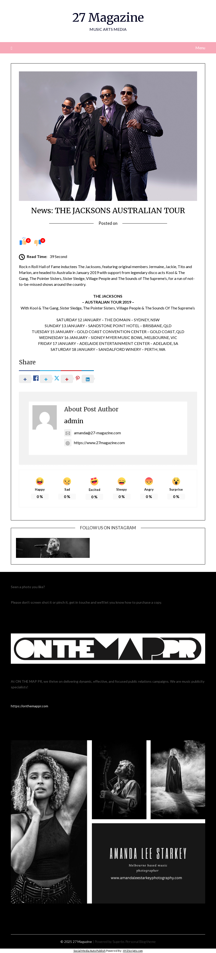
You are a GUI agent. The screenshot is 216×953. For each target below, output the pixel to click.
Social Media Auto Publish (89, 950)
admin (74, 421)
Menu (200, 47)
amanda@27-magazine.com (92, 432)
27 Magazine (108, 17)
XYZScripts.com (133, 950)
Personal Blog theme (140, 941)
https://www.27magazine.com (94, 442)
